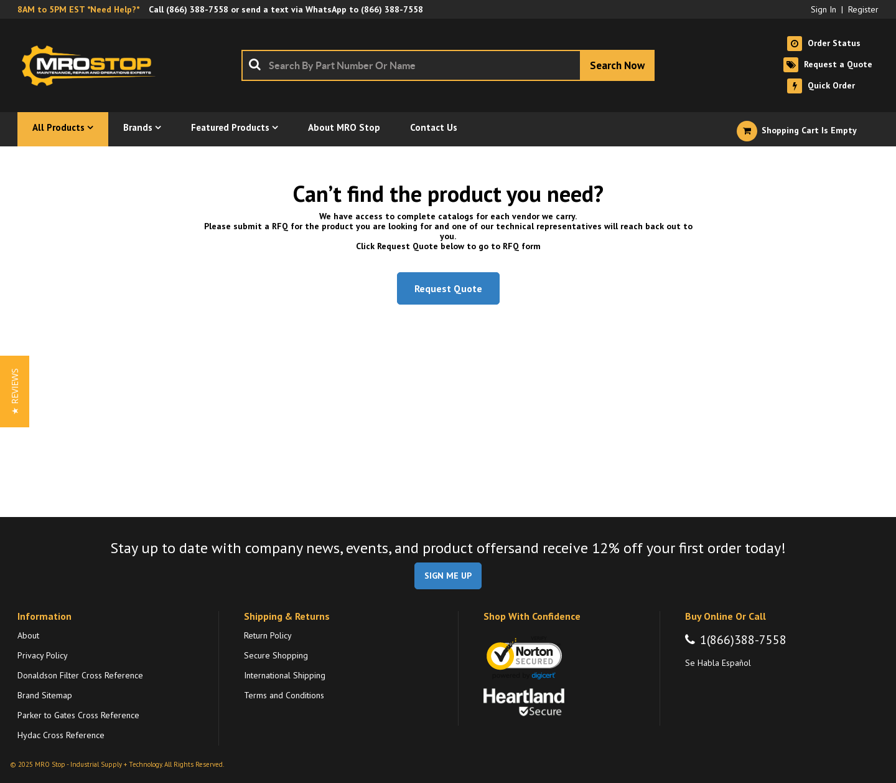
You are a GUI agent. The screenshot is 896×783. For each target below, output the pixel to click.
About (28, 635)
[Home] (92, 65)
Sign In (823, 9)
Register (863, 9)
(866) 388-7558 (197, 9)
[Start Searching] (617, 65)
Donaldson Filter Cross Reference (80, 675)
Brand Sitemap (44, 695)
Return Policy (268, 635)
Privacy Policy (42, 655)
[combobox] (448, 65)
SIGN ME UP (448, 575)
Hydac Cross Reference (61, 735)
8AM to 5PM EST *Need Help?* (78, 9)
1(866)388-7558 (743, 640)
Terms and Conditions (284, 695)
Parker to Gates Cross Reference (78, 715)
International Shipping (284, 675)
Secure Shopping (276, 655)
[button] (14, 391)
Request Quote (448, 288)
